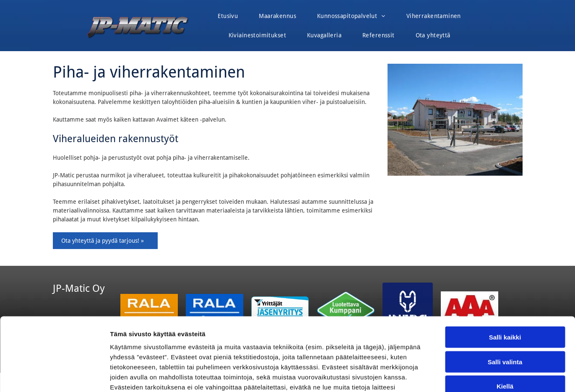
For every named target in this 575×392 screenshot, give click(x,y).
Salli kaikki (505, 271)
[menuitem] (227, 18)
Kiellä (505, 320)
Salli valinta (505, 296)
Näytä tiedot (448, 375)
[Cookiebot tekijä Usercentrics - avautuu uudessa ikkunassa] (54, 375)
